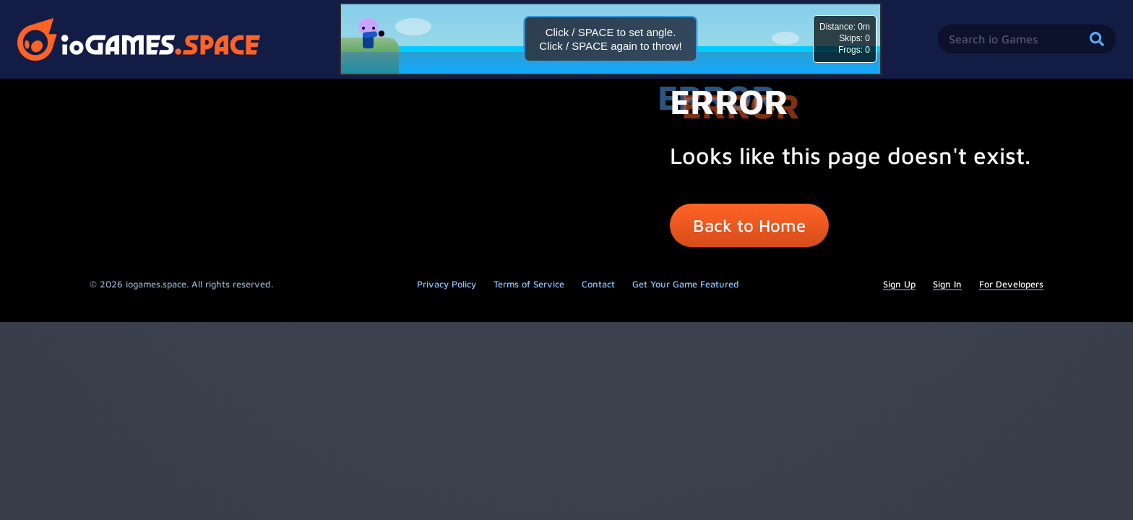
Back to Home (749, 225)
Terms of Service (529, 284)
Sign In (947, 284)
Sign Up (899, 284)
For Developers (1011, 284)
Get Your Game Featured (685, 284)
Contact (598, 284)
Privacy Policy (446, 284)
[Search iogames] (1027, 39)
